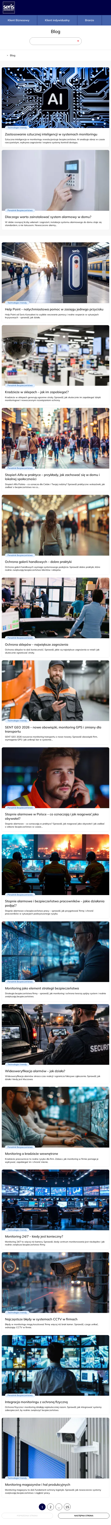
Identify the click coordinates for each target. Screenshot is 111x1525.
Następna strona (83, 1515)
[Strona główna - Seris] (9, 7)
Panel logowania (104, 7)
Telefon (92, 7)
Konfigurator (80, 7)
